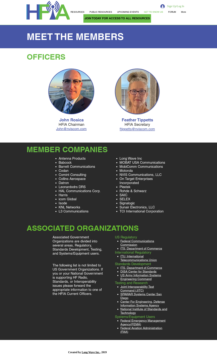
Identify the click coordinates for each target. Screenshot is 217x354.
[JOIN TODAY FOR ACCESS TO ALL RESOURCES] (117, 18)
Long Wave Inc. (91, 352)
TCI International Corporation (142, 211)
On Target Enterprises (136, 179)
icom (62, 199)
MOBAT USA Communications (143, 162)
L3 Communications (74, 211)
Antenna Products (73, 158)
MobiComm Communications (142, 167)
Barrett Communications (77, 167)
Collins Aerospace (72, 179)
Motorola (127, 171)
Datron (64, 183)
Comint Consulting (72, 175)
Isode (63, 203)
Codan (64, 171)
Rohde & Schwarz (133, 191)
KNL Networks (69, 207)
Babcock (66, 162)
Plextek (125, 187)
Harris (64, 195)
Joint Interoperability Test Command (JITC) (137, 288)
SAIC (124, 195)
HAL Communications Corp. (80, 191)
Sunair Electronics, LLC (138, 207)
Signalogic (128, 203)
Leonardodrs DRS (73, 187)
